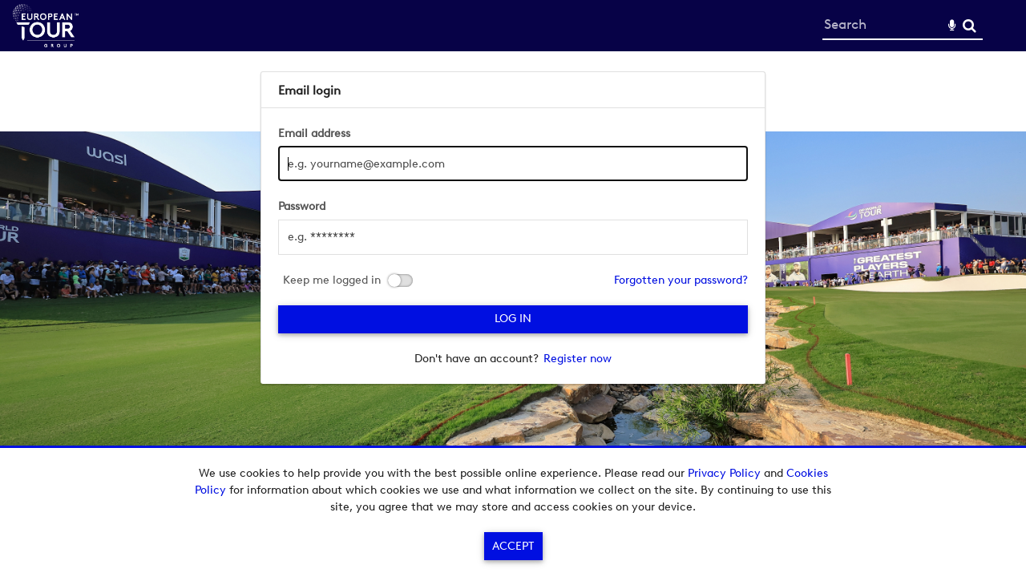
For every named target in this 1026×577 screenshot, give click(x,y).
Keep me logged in (332, 280)
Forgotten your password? (681, 280)
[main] (513, 227)
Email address (314, 133)
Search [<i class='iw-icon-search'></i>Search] (969, 25)
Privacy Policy (724, 473)
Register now (577, 358)
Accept (513, 546)
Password (301, 206)
